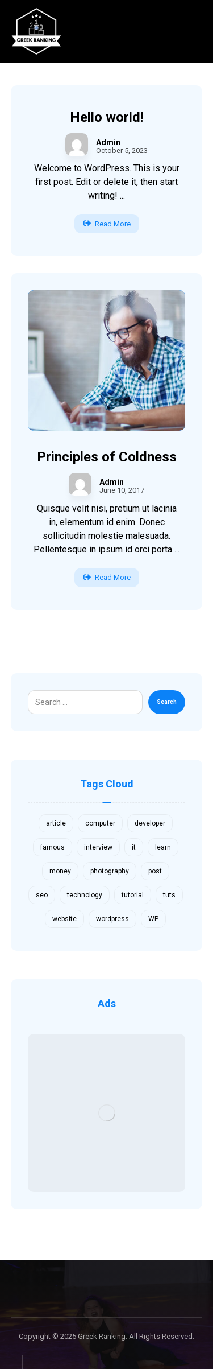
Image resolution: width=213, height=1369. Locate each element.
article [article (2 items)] (56, 823)
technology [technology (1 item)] (84, 895)
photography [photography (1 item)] (109, 871)
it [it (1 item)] (134, 847)
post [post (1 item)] (155, 871)
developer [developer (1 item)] (150, 823)
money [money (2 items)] (60, 871)
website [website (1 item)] (64, 919)
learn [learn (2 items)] (163, 847)
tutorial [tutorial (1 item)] (133, 895)
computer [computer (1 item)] (100, 823)
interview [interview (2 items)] (98, 847)
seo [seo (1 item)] (42, 895)
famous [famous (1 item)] (52, 847)
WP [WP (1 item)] (153, 919)
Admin (108, 142)
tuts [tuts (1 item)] (169, 895)
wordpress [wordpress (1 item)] (112, 919)
